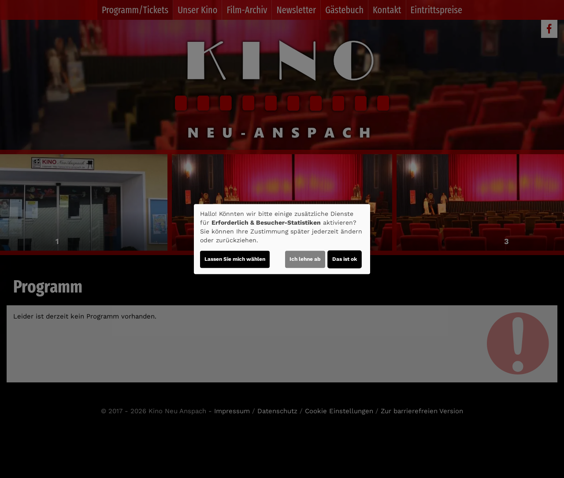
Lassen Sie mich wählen (234, 259)
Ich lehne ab (305, 259)
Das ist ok (344, 259)
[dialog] (282, 239)
